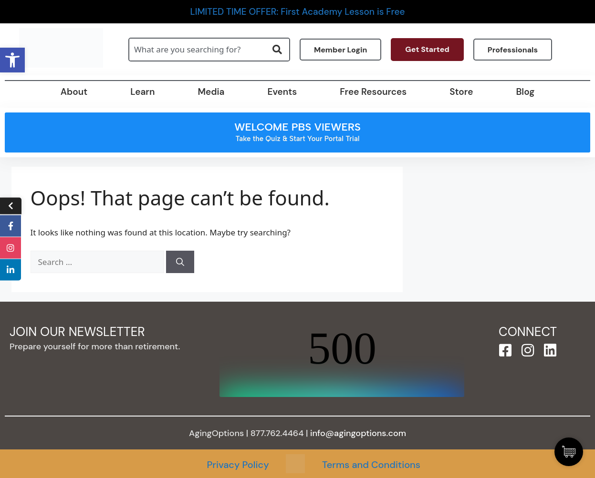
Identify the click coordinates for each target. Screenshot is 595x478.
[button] (12, 60)
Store (461, 92)
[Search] (180, 262)
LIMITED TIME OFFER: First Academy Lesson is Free (297, 11)
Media (211, 92)
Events (282, 92)
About (74, 92)
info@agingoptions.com (358, 433)
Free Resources (373, 92)
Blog (525, 92)
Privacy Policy (238, 464)
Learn (142, 92)
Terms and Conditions (371, 464)
